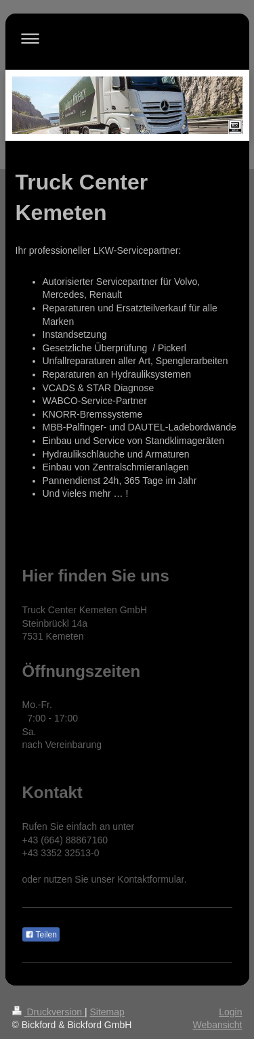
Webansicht (217, 1024)
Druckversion (48, 1012)
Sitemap (107, 1012)
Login (230, 1012)
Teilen (41, 934)
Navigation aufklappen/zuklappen (127, 38)
